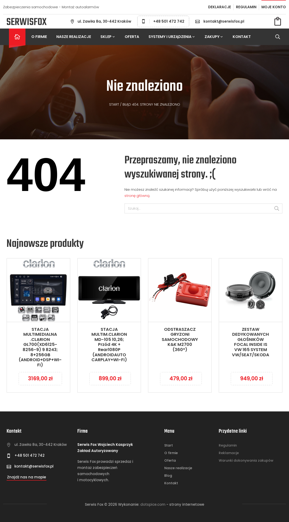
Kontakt (171, 483)
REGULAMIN (246, 6)
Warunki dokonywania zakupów (246, 460)
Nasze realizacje (73, 36)
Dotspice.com (152, 504)
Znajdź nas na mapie (26, 477)
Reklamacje (229, 453)
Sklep (107, 36)
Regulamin (228, 445)
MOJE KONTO (273, 6)
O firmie (39, 36)
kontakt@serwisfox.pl (223, 21)
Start (114, 104)
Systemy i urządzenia (172, 36)
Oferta (132, 36)
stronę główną (136, 195)
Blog (168, 475)
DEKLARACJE (219, 6)
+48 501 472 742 (163, 21)
